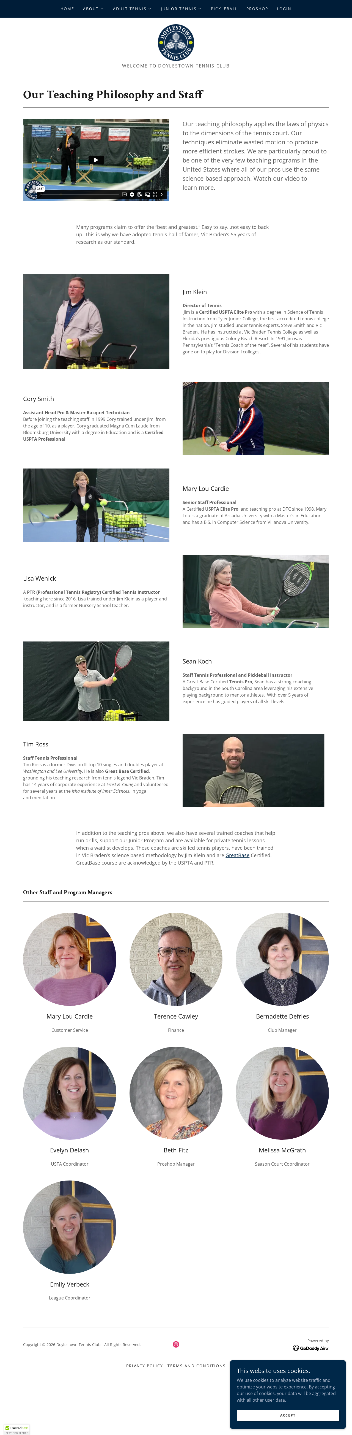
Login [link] (284, 8)
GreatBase (237, 858)
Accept (290, 1415)
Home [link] (67, 8)
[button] (93, 9)
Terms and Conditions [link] (196, 1369)
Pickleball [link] (224, 8)
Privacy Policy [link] (144, 1369)
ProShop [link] (257, 8)
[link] (176, 44)
